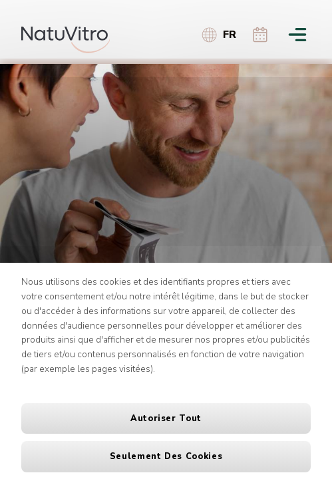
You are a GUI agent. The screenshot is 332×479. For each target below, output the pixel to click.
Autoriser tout (166, 418)
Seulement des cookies (166, 456)
